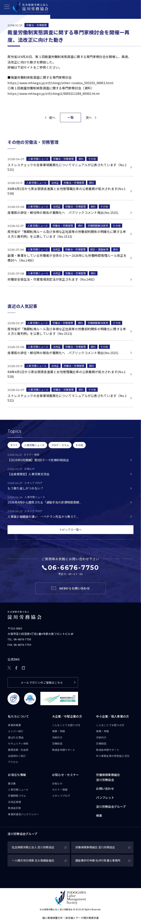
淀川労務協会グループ (111, 806)
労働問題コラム (17, 795)
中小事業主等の (112, 756)
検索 (99, 815)
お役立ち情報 (17, 775)
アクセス (13, 762)
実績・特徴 (58, 731)
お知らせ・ (65, 774)
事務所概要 (14, 725)
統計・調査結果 (99, 249)
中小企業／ (112, 716)
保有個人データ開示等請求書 (82, 917)
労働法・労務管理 (36, 25)
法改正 (55, 182)
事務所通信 (23, 814)
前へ (52, 117)
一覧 (70, 117)
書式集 (12, 783)
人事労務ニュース (38, 159)
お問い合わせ (105, 789)
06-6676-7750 (22, 639)
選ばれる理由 (15, 737)
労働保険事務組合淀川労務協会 (108, 777)
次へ (89, 117)
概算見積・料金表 (18, 749)
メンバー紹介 (15, 731)
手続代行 (57, 737)
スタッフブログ (61, 795)
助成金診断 (14, 808)
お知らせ (57, 783)
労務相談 (57, 743)
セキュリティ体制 (18, 743)
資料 (81, 159)
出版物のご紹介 (17, 756)
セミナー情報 (60, 789)
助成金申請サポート (63, 749)
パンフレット (105, 798)
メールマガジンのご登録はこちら (42, 682)
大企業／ (67, 716)
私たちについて (18, 716)
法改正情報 (14, 802)
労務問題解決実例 (98, 225)
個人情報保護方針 (52, 917)
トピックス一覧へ (70, 530)
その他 (92, 159)
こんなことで (66, 725)
